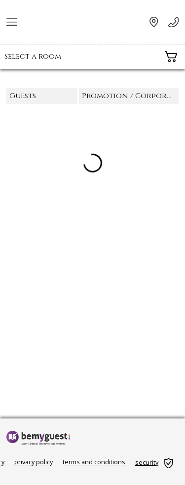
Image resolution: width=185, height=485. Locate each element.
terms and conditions (94, 462)
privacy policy (33, 462)
